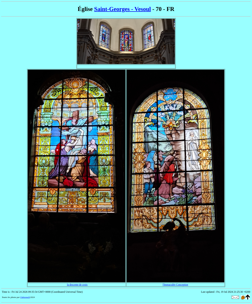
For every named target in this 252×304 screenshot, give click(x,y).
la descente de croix (77, 284)
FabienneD (25, 297)
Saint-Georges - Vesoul (122, 9)
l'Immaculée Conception (175, 284)
